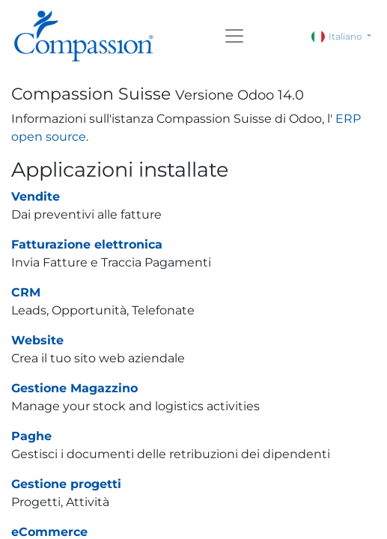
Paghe (31, 436)
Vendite (35, 196)
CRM (25, 292)
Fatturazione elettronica (86, 244)
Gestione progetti (66, 484)
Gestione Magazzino (74, 388)
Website (37, 340)
